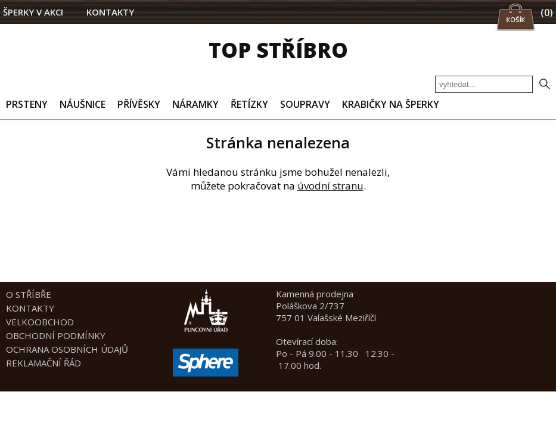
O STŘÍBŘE (28, 294)
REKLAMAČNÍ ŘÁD (43, 363)
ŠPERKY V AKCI (33, 12)
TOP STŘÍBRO (278, 50)
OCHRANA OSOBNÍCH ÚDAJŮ (67, 349)
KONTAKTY (110, 12)
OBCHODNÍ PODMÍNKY (55, 335)
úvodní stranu (330, 185)
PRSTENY (27, 104)
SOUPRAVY (305, 104)
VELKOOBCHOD (40, 322)
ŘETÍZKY (249, 104)
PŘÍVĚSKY (138, 104)
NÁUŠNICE (82, 104)
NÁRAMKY (195, 104)
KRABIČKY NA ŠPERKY (390, 104)
